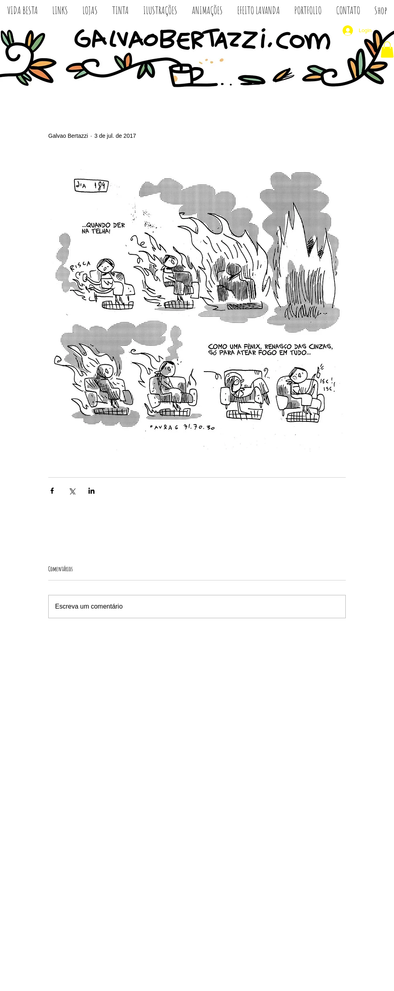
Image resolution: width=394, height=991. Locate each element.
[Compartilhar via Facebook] (52, 490)
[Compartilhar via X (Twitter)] (72, 490)
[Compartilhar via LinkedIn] (91, 490)
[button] (387, 49)
